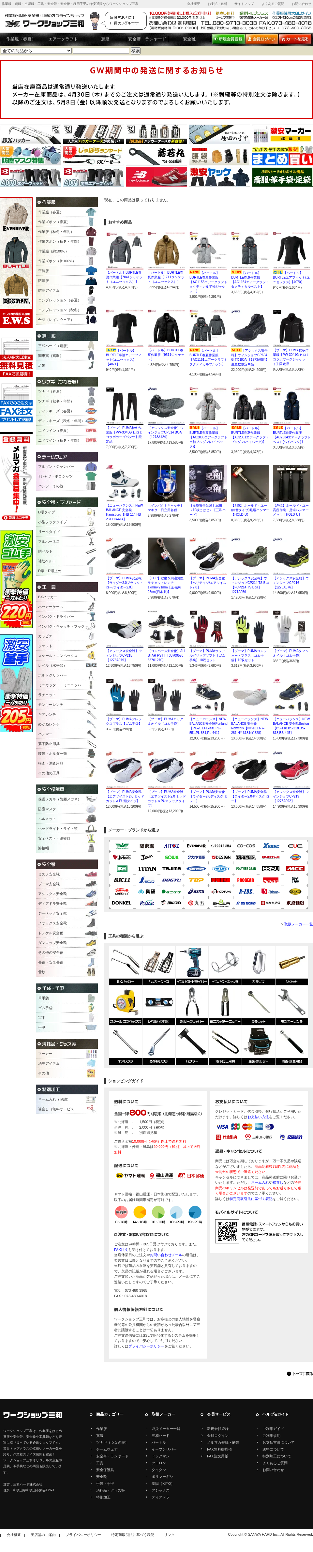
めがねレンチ (49, 724)
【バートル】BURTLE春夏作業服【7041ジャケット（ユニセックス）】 (124, 277)
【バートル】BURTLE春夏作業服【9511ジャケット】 (166, 354)
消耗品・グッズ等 (110, 1490)
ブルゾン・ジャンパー (56, 466)
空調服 (43, 271)
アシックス (161, 1490)
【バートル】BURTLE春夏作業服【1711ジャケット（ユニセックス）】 (166, 277)
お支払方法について (278, 1442)
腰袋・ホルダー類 (52, 753)
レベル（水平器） (52, 665)
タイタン (159, 1470)
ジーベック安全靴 (52, 913)
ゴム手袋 (45, 1008)
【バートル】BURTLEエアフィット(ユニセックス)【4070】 (291, 277)
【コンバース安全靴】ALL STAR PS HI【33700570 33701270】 (167, 655)
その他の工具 (49, 773)
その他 (43, 1073)
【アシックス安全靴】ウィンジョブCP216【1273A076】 (291, 582)
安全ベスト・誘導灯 (54, 838)
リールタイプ (49, 532)
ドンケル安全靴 (50, 933)
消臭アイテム (49, 1063)
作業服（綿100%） (53, 251)
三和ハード (161, 1436)
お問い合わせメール (166, 1255)
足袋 (41, 365)
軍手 (41, 1018)
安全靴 (189, 39)
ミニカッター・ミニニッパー (61, 685)
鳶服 (105, 39)
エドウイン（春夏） (54, 431)
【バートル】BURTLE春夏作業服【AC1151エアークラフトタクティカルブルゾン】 (208, 360)
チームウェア (107, 1449)
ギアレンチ (47, 714)
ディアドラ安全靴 (52, 903)
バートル (159, 1442)
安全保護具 (105, 1470)
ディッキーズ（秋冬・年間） (61, 421)
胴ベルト (45, 551)
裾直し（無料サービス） (58, 1109)
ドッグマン (161, 1456)
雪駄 (41, 972)
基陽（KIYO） (163, 1483)
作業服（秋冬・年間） (56, 232)
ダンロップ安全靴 (52, 943)
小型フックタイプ (52, 522)
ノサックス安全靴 (52, 923)
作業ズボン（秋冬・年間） (59, 241)
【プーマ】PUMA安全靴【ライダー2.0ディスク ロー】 (250, 796)
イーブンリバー (164, 1449)
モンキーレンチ (50, 705)
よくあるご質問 (272, 4)
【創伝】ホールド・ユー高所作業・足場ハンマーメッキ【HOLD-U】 (291, 510)
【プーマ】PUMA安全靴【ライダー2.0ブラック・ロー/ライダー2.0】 (124, 582)
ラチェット (47, 695)
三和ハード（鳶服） (54, 346)
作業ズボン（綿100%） (57, 261)
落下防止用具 (49, 744)
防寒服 (43, 280)
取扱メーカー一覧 (298, 924)
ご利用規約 (271, 1436)
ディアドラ (161, 1497)
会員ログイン (218, 1436)
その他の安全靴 (50, 952)
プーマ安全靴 (49, 884)
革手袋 (43, 998)
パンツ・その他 (50, 486)
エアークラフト (63, 39)
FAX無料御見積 (219, 1449)
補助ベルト (47, 561)
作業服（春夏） (21, 39)
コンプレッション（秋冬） (59, 310)
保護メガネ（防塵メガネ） (59, 799)
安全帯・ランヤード (147, 39)
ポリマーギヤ (162, 1477)
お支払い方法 (258, 1117)
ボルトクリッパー (52, 675)
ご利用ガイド (273, 1429)
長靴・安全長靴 (50, 962)
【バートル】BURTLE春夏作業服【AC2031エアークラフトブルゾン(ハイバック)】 (250, 437)
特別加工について (276, 1456)
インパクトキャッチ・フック (61, 626)
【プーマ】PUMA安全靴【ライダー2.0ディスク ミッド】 (208, 796)
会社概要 (193, 4)
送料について (273, 1449)
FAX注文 (121, 1250)
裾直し (278, 1182)
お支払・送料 (217, 4)
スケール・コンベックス (58, 656)
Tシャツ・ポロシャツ (55, 476)
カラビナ (45, 636)
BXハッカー (47, 597)
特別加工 (103, 1497)
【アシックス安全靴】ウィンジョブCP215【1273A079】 (124, 655)
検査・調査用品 (50, 763)
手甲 (41, 1027)
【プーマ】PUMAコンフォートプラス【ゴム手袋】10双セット (249, 655)
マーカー (45, 1054)
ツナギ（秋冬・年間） (56, 401)
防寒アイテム (49, 290)
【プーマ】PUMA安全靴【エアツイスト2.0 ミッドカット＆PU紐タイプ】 (125, 796)
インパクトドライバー (56, 616)
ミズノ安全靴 (49, 874)
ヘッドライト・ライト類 (58, 828)
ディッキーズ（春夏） (56, 411)
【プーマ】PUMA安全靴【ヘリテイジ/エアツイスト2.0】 (207, 582)
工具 (99, 1463)
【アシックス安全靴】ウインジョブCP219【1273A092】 (291, 796)
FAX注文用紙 (217, 1456)
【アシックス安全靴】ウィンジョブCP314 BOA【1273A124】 (166, 432)
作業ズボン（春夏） (54, 222)
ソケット (45, 646)
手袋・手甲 (105, 1483)
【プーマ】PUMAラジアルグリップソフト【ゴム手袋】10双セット (207, 655)
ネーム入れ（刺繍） (54, 1099)
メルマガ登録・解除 (223, 1442)
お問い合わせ (301, 4)
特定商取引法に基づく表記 (251, 1199)
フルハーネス (49, 541)
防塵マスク (47, 809)
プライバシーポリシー (146, 1346)
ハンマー (45, 734)
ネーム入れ (260, 1182)
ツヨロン (159, 1463)
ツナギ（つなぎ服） (112, 1442)
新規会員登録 (218, 1429)
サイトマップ (244, 4)
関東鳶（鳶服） (50, 356)
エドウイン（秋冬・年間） (59, 440)
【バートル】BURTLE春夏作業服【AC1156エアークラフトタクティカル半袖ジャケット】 (208, 282)
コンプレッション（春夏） (59, 300)
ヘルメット (47, 819)
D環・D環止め (49, 571)
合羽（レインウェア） (56, 320)
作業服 (101, 1429)
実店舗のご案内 (43, 1535)
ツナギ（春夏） (50, 391)
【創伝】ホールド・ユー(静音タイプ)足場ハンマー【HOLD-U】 (250, 510)
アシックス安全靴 (52, 894)
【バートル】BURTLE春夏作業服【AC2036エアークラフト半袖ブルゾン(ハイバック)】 (208, 437)
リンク (169, 1535)
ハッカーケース (50, 607)
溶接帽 (43, 848)
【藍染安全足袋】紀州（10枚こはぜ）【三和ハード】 (207, 510)
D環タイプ (46, 512)
